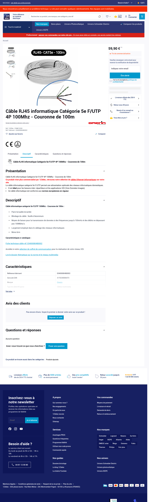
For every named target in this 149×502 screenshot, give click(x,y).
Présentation (13, 154)
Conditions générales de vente (29, 484)
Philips (111, 447)
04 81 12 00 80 (19, 464)
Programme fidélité (60, 442)
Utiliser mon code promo (62, 446)
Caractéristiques (42, 154)
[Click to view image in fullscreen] (48, 76)
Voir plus (121, 447)
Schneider (102, 436)
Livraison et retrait (104, 406)
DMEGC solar (104, 443)
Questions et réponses (62, 154)
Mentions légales (9, 484)
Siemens (124, 443)
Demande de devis (103, 410)
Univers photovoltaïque (105, 467)
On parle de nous (59, 410)
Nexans (123, 436)
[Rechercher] (99, 16)
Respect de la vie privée (51, 484)
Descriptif (27, 154)
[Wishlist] (108, 16)
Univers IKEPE (102, 471)
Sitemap (56, 421)
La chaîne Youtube (59, 471)
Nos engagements (59, 406)
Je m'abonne (31, 420)
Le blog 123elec (58, 467)
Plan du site (67, 484)
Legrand (113, 436)
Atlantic (119, 440)
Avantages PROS (59, 435)
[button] (17, 123)
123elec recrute (58, 414)
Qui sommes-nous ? (60, 403)
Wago (115, 443)
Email (12, 420)
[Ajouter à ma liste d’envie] (14, 134)
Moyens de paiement (104, 403)
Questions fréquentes (60, 439)
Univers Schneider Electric (106, 463)
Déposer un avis (55, 317)
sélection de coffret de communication (35, 249)
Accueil (5, 41)
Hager (101, 440)
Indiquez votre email (119, 69)
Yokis (133, 443)
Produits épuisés (52, 359)
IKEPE (109, 440)
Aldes (128, 440)
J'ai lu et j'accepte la (125, 81)
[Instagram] (15, 428)
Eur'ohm (133, 436)
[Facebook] (9, 428)
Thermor (102, 447)
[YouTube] (21, 428)
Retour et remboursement (106, 414)
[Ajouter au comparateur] (100, 134)
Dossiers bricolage (59, 463)
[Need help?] (125, 2)
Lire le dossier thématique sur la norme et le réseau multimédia (32, 255)
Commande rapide (59, 450)
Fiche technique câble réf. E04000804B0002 (24, 243)
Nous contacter (58, 418)
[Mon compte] (130, 16)
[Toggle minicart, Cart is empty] (142, 16)
